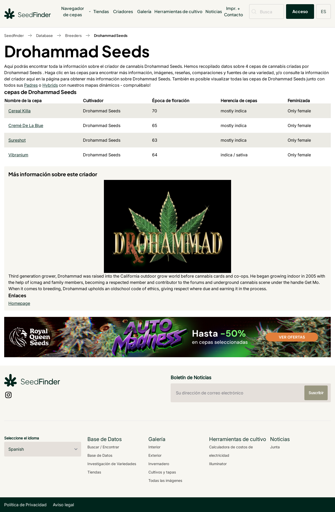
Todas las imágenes (165, 480)
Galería (144, 11)
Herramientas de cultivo (178, 11)
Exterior (154, 455)
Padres (31, 85)
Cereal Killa (19, 110)
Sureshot (17, 140)
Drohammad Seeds (110, 35)
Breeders (73, 35)
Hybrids (50, 85)
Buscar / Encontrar (103, 447)
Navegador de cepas (76, 11)
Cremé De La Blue (25, 125)
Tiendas (101, 11)
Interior (154, 447)
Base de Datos (99, 455)
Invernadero (158, 463)
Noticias (213, 11)
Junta (275, 447)
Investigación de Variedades (111, 463)
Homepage (19, 303)
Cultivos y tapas (162, 472)
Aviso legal (63, 504)
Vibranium (18, 154)
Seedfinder (14, 35)
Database (44, 35)
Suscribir (316, 392)
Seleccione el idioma (21, 438)
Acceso (300, 11)
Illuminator (218, 463)
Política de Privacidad (25, 504)
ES (323, 11)
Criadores (123, 11)
